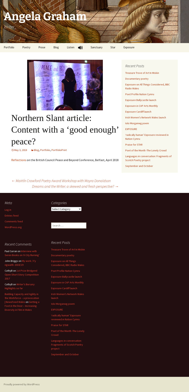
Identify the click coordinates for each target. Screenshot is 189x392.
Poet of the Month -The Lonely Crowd (146, 150)
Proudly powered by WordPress (22, 384)
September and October (139, 166)
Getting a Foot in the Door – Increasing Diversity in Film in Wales (22, 305)
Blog (56, 47)
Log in (8, 209)
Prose (41, 47)
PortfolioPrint (59, 150)
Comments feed (14, 221)
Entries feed (12, 215)
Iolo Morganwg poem (137, 123)
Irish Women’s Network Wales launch (145, 117)
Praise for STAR (134, 144)
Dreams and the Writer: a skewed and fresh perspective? (75, 186)
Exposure (128, 47)
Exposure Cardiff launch (138, 111)
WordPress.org (13, 227)
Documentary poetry (137, 78)
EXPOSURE (131, 129)
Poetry (26, 47)
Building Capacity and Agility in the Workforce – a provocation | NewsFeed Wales (22, 298)
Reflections (18, 160)
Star (113, 47)
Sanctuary (96, 47)
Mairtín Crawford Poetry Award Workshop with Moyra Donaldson (61, 180)
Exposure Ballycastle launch (140, 100)
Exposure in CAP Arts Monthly (141, 106)
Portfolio (9, 47)
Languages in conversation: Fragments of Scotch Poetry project (67, 344)
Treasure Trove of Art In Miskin (142, 73)
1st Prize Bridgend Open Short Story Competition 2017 (22, 274)
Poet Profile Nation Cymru (139, 94)
